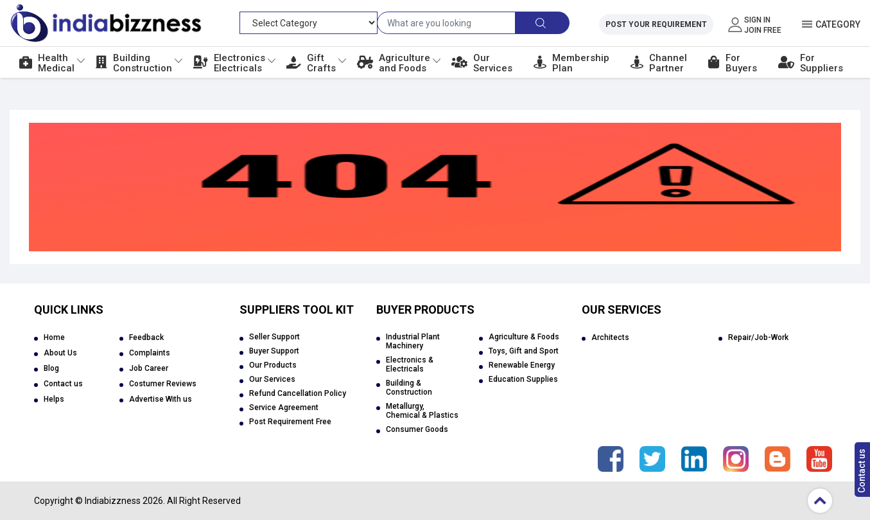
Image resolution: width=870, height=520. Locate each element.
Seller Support (274, 336)
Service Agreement (283, 407)
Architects (610, 337)
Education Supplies (523, 379)
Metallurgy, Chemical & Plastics (422, 411)
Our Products (273, 365)
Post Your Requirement (656, 24)
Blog (51, 368)
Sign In (757, 19)
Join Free (762, 30)
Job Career (148, 368)
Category (837, 24)
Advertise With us (160, 399)
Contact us (862, 471)
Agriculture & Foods (524, 336)
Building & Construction (409, 388)
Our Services (272, 379)
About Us (60, 352)
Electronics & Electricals (409, 364)
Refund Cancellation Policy (297, 393)
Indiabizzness (113, 501)
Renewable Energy (522, 365)
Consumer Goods (417, 429)
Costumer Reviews (162, 383)
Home (54, 337)
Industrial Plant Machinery (413, 341)
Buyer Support (274, 350)
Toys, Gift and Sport (524, 350)
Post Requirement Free (290, 421)
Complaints (149, 352)
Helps (54, 399)
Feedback (146, 337)
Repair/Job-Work (758, 337)
